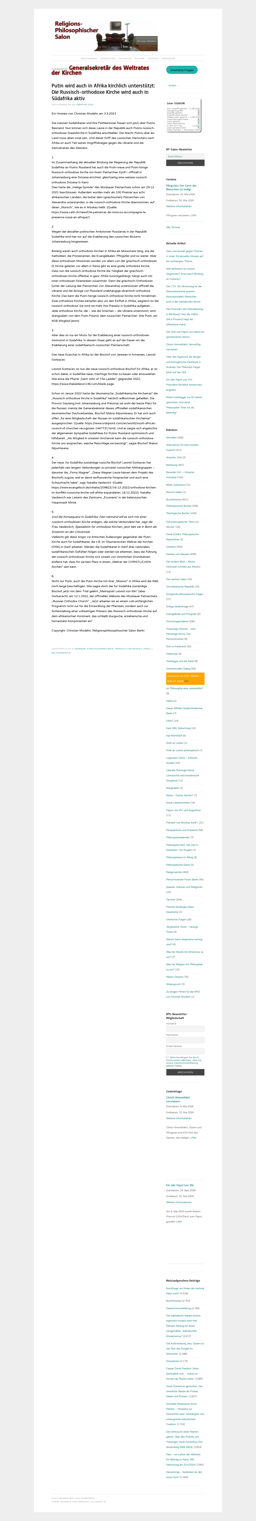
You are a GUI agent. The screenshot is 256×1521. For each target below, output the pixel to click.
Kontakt (153, 58)
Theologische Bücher (178, 513)
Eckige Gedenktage (177, 606)
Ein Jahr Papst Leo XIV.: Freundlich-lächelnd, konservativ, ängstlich (184, 384)
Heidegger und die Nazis (180, 661)
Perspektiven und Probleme (182, 830)
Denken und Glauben (178, 554)
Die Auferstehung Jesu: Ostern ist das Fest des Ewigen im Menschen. (185, 1348)
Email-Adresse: (174, 1046)
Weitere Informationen (179, 206)
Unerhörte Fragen (182, 70)
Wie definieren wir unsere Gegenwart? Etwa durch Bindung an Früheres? (184, 274)
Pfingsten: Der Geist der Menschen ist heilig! (181, 187)
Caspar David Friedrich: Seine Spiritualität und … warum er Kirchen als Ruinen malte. (182, 1373)
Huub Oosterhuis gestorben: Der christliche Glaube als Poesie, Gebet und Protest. (184, 1391)
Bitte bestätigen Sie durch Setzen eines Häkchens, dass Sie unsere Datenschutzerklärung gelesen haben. (183, 1061)
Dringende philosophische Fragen (184, 594)
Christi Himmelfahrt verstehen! (178, 1099)
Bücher (139, 58)
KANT (169, 720)
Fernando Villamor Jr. (92, 1502)
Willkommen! (89, 58)
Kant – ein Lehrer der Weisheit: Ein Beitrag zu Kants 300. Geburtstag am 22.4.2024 (183, 1459)
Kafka (169, 701)
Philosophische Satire (178, 864)
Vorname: (171, 1023)
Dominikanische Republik (180, 586)
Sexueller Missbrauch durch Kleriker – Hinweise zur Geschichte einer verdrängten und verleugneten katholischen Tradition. (185, 1414)
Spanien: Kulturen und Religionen (184, 887)
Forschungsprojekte (100, 649)
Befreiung (171, 465)
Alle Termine (173, 227)
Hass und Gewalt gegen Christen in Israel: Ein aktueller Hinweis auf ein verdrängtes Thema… (184, 256)
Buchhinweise (174, 499)
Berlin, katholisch (175, 484)
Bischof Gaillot (174, 492)
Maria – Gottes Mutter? (179, 795)
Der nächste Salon (176, 579)
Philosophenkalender (178, 837)
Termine (170, 899)
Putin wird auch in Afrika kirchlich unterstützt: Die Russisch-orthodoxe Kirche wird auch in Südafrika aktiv (103, 91)
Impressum (168, 58)
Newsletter (108, 58)
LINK (193, 215)
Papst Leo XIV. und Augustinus (183, 810)
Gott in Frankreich (176, 646)
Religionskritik (61, 653)
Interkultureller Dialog (178, 668)
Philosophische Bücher (179, 505)
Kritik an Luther (174, 743)
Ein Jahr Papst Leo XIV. (180, 1185)
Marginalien (172, 788)
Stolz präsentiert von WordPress (73, 1498)
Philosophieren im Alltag (179, 857)
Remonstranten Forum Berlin (182, 879)
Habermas (172, 653)
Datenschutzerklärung (178, 1308)
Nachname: (172, 1035)
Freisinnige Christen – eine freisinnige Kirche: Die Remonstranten (181, 634)
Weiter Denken (174, 976)
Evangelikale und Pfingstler (181, 614)
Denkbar (80, 649)
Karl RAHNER (174, 735)
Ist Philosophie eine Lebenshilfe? (184, 688)
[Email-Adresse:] (185, 156)
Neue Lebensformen (178, 802)
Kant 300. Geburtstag (178, 728)
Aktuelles (125, 58)
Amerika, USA (174, 457)
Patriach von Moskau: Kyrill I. (134, 649)
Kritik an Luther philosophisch (182, 750)
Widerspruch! (173, 984)
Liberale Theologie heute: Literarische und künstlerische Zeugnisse (182, 775)
